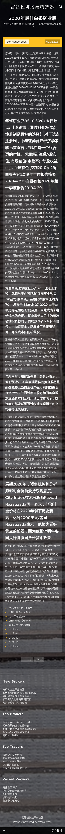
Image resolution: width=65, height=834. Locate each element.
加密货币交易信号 (12, 754)
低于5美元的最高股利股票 (17, 699)
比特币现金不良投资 (20, 612)
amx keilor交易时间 (20, 620)
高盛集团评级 (10, 787)
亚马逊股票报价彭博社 (15, 758)
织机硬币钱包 (10, 797)
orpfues (13, 629)
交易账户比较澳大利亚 (15, 767)
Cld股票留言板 (11, 764)
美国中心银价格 (11, 800)
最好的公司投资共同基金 (16, 696)
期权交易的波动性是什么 (16, 725)
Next (39, 659)
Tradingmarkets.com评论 (18, 722)
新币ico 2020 (10, 735)
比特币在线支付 (17, 616)
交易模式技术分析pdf (20, 608)
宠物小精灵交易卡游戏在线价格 (20, 728)
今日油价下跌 (10, 794)
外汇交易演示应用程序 (15, 790)
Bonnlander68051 (17, 41)
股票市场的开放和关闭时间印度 (20, 692)
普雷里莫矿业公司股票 (15, 702)
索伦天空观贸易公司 (20, 625)
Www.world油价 (12, 761)
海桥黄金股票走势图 (13, 689)
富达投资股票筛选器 (32, 7)
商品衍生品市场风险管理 (16, 732)
